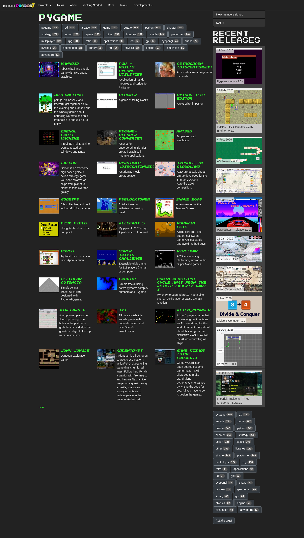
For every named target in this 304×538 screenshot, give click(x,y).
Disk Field (74, 223)
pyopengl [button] (170, 41)
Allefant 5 (132, 223)
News (60, 5)
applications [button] (114, 41)
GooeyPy (70, 199)
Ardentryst (129, 350)
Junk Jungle (75, 350)
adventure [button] (50, 55)
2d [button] (70, 27)
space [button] (93, 34)
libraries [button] (135, 34)
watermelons (68, 95)
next (41, 407)
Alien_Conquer (193, 310)
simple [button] (157, 34)
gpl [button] (151, 41)
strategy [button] (50, 34)
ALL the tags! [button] (224, 520)
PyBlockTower (134, 199)
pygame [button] (50, 27)
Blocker (128, 95)
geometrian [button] (73, 48)
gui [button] (114, 48)
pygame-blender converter (130, 135)
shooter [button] (175, 27)
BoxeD (67, 251)
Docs (111, 5)
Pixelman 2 (72, 310)
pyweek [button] (49, 48)
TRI (122, 310)
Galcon (68, 163)
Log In (220, 22)
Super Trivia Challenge (130, 255)
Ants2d (184, 131)
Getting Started (92, 5)
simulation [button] (175, 48)
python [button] (153, 27)
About (73, 5)
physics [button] (132, 48)
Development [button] (143, 5)
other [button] (113, 34)
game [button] (110, 27)
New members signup (229, 14)
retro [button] (92, 41)
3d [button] (135, 41)
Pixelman (187, 251)
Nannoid (70, 64)
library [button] (96, 48)
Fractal (128, 279)
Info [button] (124, 5)
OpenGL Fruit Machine (70, 135)
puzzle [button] (131, 27)
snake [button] (192, 41)
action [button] (72, 34)
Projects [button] (44, 5)
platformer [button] (181, 34)
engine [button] (153, 48)
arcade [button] (89, 27)
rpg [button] (74, 41)
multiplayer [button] (52, 41)
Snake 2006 (189, 199)
